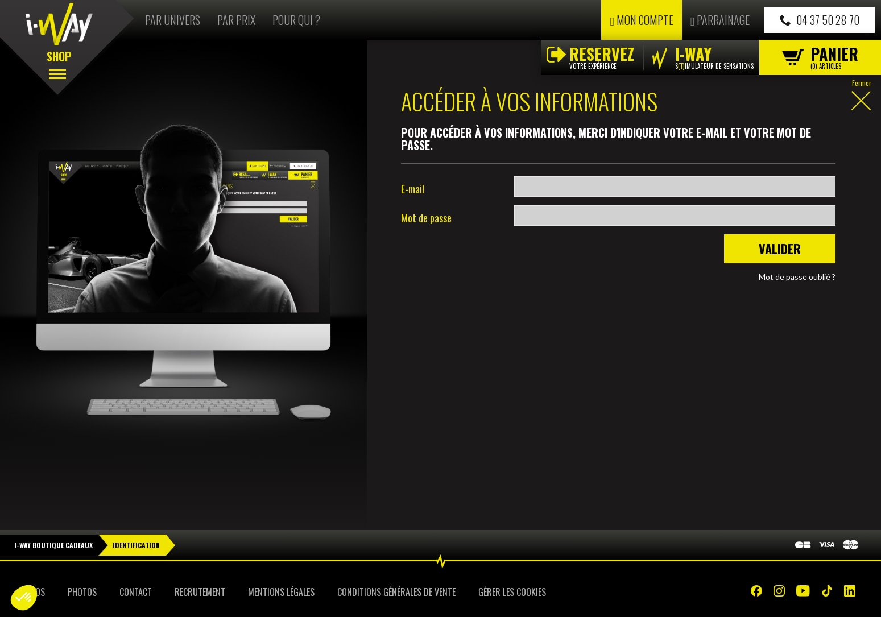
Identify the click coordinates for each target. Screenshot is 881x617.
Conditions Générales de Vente (396, 592)
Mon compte (641, 19)
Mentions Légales (281, 592)
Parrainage (720, 19)
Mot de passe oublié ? (797, 276)
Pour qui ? (296, 19)
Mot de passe (426, 217)
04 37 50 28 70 (819, 19)
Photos (82, 592)
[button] (24, 597)
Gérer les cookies (512, 592)
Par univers (172, 19)
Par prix (236, 19)
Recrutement (200, 592)
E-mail (412, 188)
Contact (135, 592)
